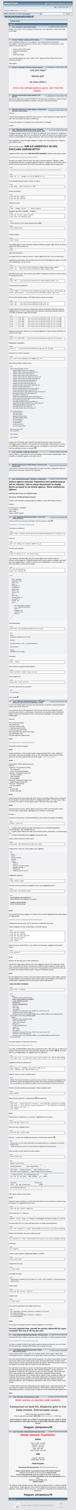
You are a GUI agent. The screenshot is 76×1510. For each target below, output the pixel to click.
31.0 (24, 14)
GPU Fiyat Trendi (43, 1334)
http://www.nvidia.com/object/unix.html (20, 1045)
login (20, 10)
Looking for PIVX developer (31, 39)
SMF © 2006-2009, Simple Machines (44, 1505)
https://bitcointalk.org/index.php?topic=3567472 (23, 157)
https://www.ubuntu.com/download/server (21, 742)
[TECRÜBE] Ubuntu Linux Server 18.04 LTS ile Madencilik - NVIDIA (29, 701)
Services (20, 39)
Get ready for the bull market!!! (34, 67)
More (31, 16)
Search (16, 16)
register (25, 10)
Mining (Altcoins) (32, 95)
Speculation (21, 67)
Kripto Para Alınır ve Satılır (31, 1396)
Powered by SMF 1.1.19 (28, 1505)
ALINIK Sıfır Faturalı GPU (31, 451)
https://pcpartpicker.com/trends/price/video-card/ (23, 1341)
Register (25, 16)
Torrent (27, 14)
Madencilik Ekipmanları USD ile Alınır (34, 1431)
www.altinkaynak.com (48, 1416)
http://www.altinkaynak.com (48, 1467)
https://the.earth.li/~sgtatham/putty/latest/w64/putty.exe (25, 919)
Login (20, 16)
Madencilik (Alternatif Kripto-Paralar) (26, 129)
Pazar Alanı (19, 26)
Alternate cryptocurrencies (19, 95)
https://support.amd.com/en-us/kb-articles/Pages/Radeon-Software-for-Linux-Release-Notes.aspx (35, 169)
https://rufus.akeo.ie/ (49, 757)
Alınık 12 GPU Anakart (30, 26)
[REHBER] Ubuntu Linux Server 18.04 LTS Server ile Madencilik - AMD (28, 130)
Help (11, 16)
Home (7, 16)
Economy (14, 39)
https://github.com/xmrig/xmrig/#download (21, 524)
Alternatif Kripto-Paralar (22, 479)
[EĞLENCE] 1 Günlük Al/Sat (38, 479)
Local (13, 26)
